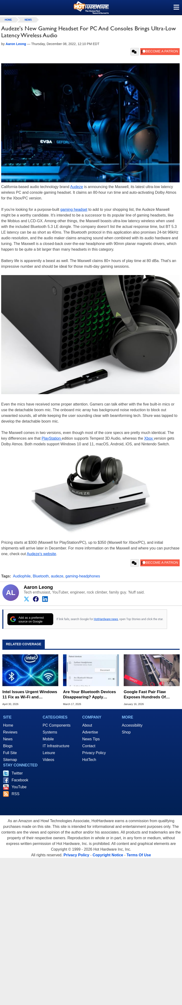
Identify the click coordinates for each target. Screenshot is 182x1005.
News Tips (91, 739)
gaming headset (73, 209)
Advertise (90, 732)
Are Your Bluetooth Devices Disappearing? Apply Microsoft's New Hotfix (89, 695)
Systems (50, 732)
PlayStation (51, 438)
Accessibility (132, 725)
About (87, 725)
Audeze (76, 187)
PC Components (56, 725)
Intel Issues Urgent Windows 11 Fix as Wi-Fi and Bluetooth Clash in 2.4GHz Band (29, 695)
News (28, 19)
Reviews (10, 732)
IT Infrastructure (56, 746)
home (8, 19)
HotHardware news (106, 619)
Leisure (49, 753)
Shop (126, 732)
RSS (15, 794)
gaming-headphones (82, 576)
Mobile (48, 739)
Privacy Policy (94, 753)
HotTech (89, 760)
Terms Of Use (139, 855)
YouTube (19, 787)
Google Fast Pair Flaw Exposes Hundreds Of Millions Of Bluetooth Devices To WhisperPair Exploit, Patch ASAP (146, 695)
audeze (57, 576)
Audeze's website (41, 554)
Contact (88, 746)
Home (8, 725)
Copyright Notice (108, 855)
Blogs (8, 746)
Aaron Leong (38, 587)
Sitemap (10, 760)
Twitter (17, 773)
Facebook (20, 780)
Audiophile (22, 576)
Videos (48, 760)
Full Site (10, 753)
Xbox (149, 438)
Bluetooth (41, 576)
